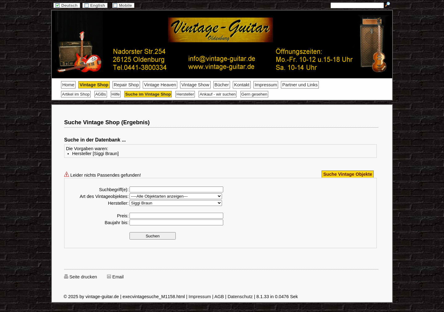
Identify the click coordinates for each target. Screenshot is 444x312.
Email (115, 276)
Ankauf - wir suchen (217, 94)
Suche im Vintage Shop (148, 94)
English (95, 5)
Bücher (222, 84)
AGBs (100, 94)
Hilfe (116, 94)
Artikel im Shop (76, 94)
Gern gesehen (254, 94)
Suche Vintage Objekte (347, 174)
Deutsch (67, 5)
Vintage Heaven (160, 84)
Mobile (123, 5)
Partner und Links (300, 84)
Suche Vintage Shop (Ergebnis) (107, 122)
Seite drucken (80, 276)
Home (68, 84)
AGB (219, 296)
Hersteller (185, 94)
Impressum (266, 84)
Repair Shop (126, 84)
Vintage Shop (94, 84)
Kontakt (241, 84)
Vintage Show (195, 84)
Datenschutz (240, 296)
